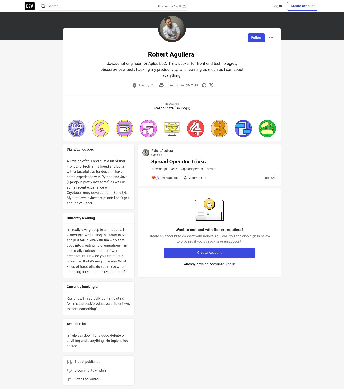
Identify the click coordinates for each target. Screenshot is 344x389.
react (210, 169)
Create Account (209, 253)
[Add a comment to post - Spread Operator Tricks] (165, 178)
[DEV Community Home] (29, 6)
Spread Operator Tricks (178, 162)
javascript (159, 169)
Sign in (229, 264)
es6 (173, 169)
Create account (303, 6)
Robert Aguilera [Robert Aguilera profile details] (162, 150)
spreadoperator (191, 169)
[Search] (43, 6)
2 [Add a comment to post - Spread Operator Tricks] (194, 177)
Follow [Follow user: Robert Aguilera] (256, 38)
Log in (277, 6)
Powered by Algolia (172, 6)
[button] (77, 128)
